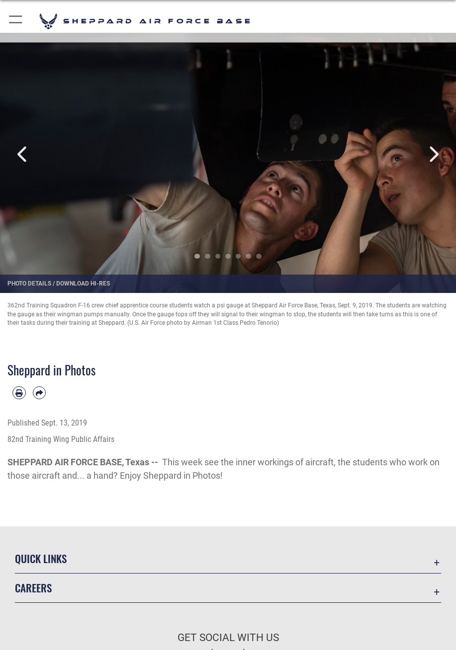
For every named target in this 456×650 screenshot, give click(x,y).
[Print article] (19, 393)
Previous (23, 154)
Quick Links (41, 558)
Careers (33, 587)
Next (433, 154)
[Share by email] (39, 393)
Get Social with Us (228, 637)
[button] (16, 21)
